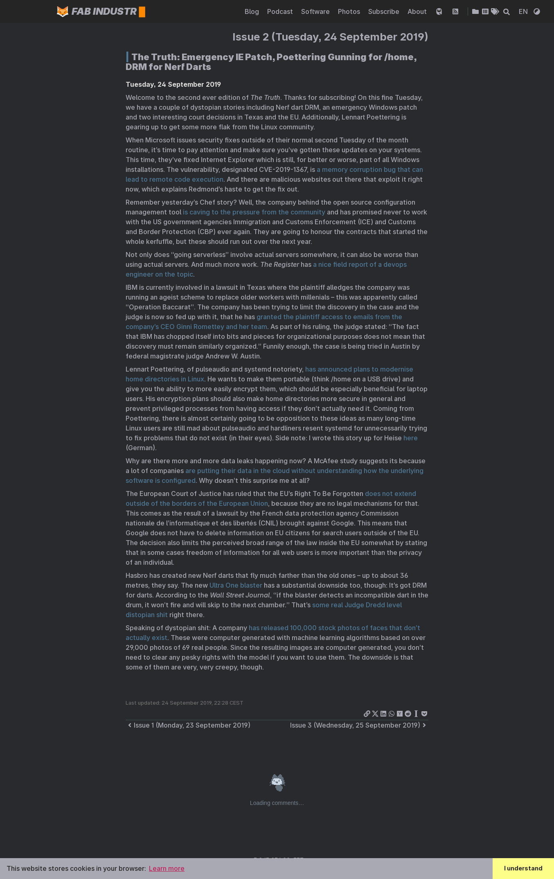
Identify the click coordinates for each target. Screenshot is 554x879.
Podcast (281, 11)
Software (316, 11)
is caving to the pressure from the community (254, 212)
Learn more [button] (167, 868)
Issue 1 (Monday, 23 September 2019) (188, 725)
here (410, 438)
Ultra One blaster (235, 585)
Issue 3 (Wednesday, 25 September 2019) (359, 725)
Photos (350, 11)
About (418, 11)
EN (524, 11)
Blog (253, 11)
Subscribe (384, 11)
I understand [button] (523, 868)
